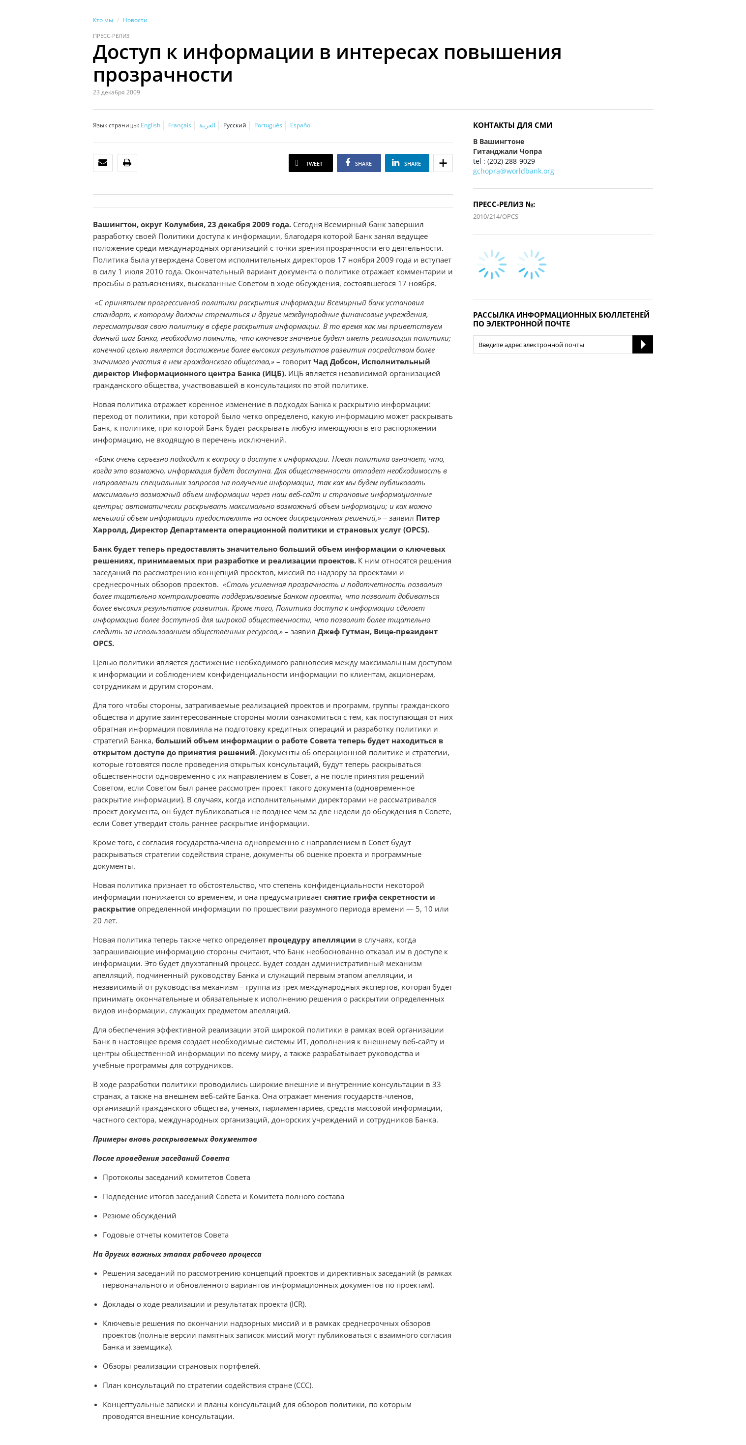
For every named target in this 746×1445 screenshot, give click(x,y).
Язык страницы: (116, 125)
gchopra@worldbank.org (513, 171)
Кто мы (103, 20)
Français (179, 125)
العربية (207, 125)
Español (301, 125)
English (150, 125)
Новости (135, 20)
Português (268, 125)
